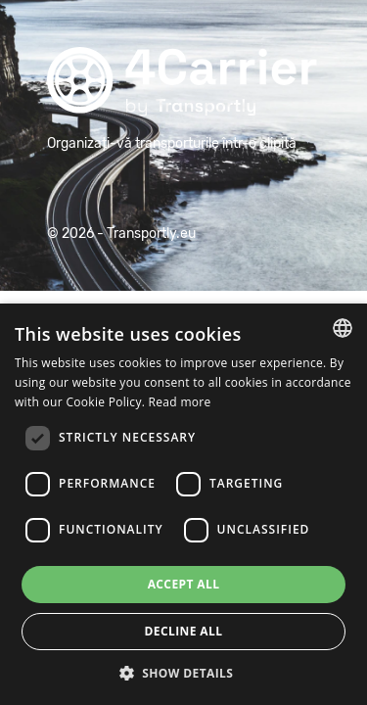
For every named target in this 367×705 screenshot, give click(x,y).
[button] (184, 672)
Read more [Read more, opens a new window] (180, 402)
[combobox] (342, 328)
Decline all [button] (184, 631)
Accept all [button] (184, 584)
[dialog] (183, 504)
